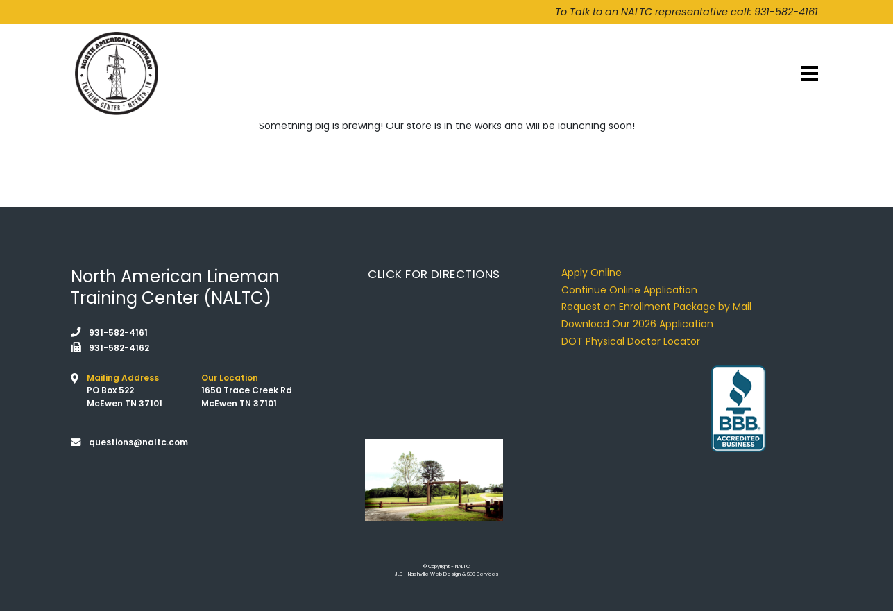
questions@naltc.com (138, 442)
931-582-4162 (119, 348)
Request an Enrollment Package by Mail (656, 306)
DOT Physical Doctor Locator (630, 341)
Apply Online (591, 272)
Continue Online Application (629, 290)
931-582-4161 (786, 12)
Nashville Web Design (434, 574)
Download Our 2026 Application (637, 324)
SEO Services (483, 574)
